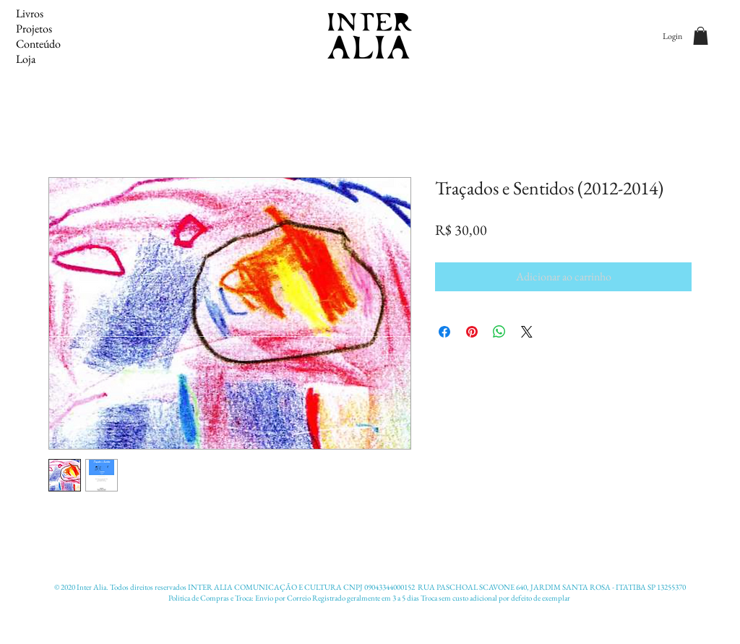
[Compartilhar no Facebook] (444, 331)
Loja (25, 58)
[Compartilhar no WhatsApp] (499, 331)
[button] (700, 36)
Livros (29, 13)
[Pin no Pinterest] (472, 331)
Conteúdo (38, 43)
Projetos (34, 28)
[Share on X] (526, 331)
